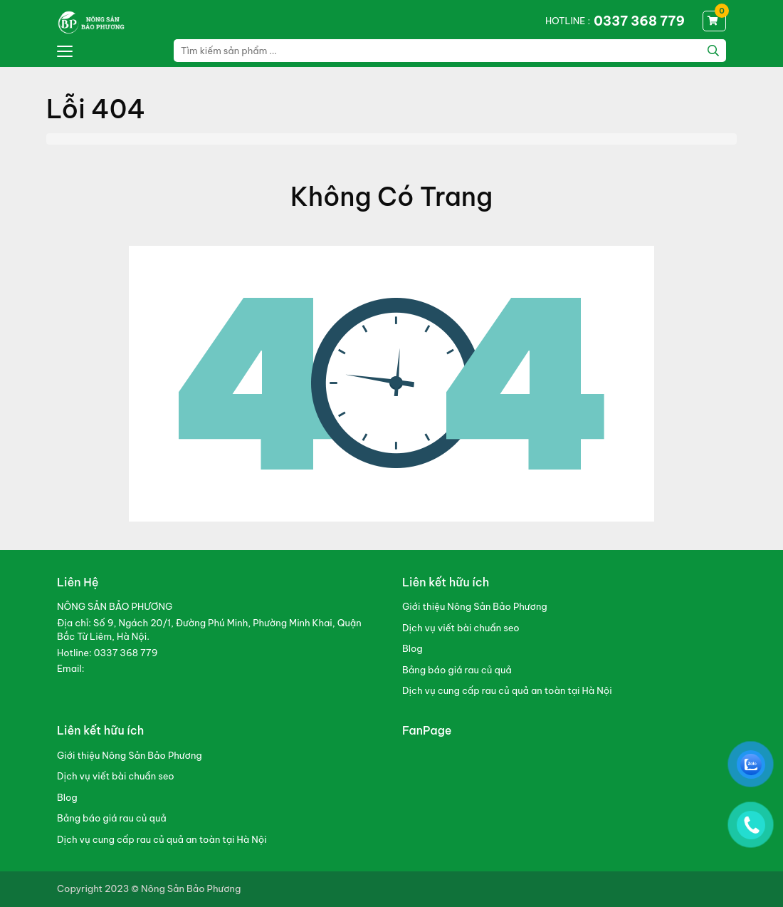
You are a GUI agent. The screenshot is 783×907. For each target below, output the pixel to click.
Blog (412, 648)
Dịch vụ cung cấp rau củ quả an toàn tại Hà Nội (507, 690)
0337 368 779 (126, 652)
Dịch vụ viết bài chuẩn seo (461, 627)
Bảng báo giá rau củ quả (457, 669)
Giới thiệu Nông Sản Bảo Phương (474, 606)
